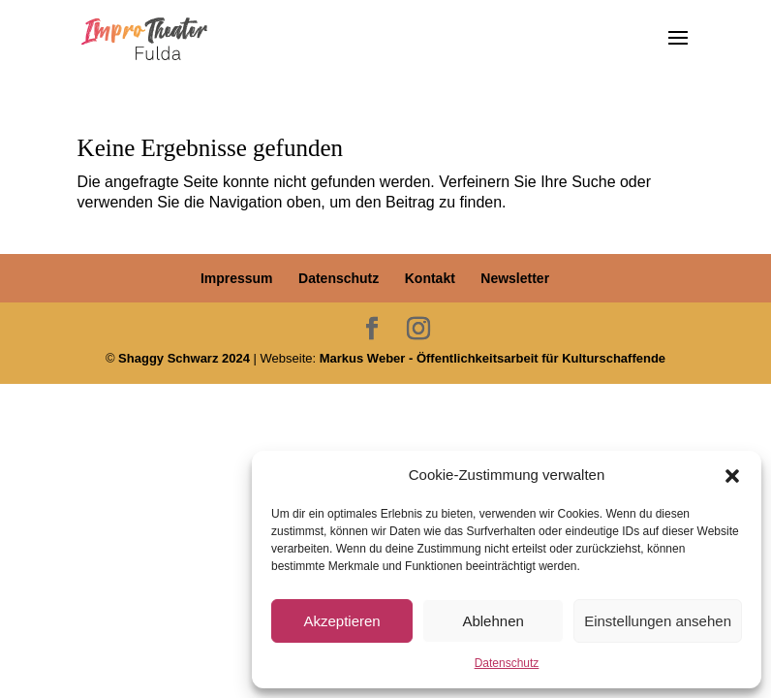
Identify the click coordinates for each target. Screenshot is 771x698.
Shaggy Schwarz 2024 (184, 358)
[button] (732, 476)
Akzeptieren (341, 621)
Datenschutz (507, 663)
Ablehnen (492, 621)
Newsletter (514, 278)
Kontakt (430, 278)
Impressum (236, 278)
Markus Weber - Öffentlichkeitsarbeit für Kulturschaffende (492, 358)
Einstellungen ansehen (657, 621)
